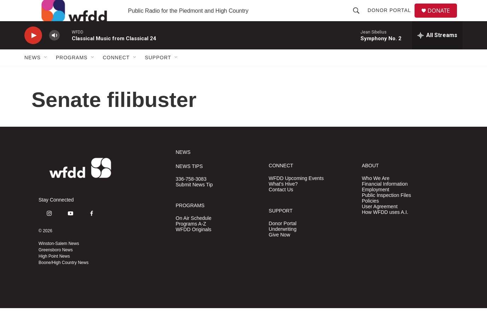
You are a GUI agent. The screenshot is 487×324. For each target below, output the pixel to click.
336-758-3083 (191, 195)
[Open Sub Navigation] (46, 73)
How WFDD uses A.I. (385, 228)
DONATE (443, 18)
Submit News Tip (194, 200)
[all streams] (437, 51)
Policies (370, 217)
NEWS (183, 168)
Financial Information (385, 200)
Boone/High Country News (63, 278)
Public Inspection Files (386, 211)
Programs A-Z (191, 239)
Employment (375, 205)
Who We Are (375, 194)
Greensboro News (56, 265)
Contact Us (281, 205)
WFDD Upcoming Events (296, 194)
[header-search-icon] (359, 18)
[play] (33, 51)
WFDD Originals (193, 245)
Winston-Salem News (59, 259)
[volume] (54, 51)
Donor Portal (392, 18)
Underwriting (283, 245)
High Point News (54, 272)
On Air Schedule (193, 234)
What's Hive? (283, 200)
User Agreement (380, 222)
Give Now (279, 250)
